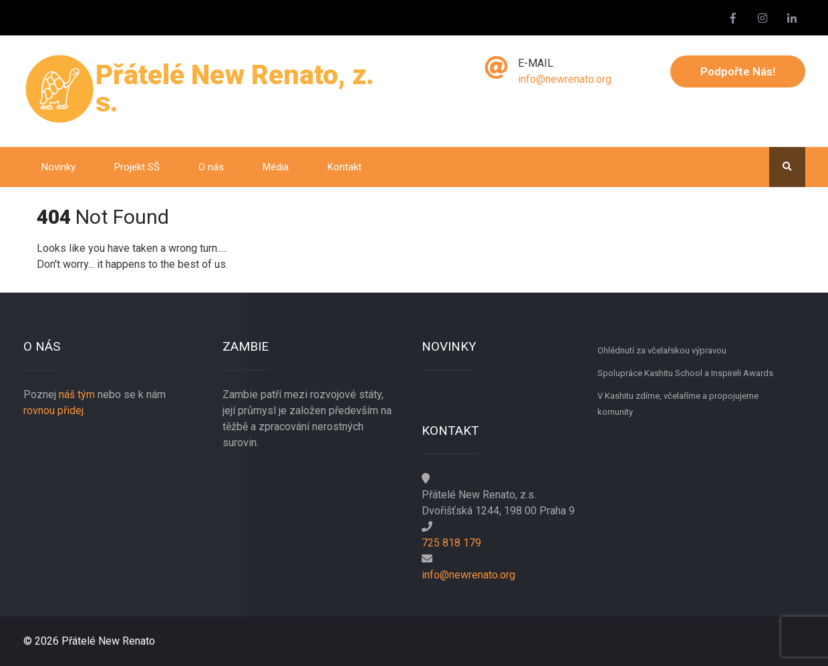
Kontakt (344, 167)
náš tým (77, 394)
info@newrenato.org (564, 79)
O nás (211, 167)
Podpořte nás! (737, 71)
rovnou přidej (53, 410)
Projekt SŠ (137, 167)
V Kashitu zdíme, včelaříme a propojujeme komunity (677, 404)
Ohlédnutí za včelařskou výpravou (661, 350)
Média (276, 167)
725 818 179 (451, 542)
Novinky (58, 167)
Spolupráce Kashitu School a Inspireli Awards (685, 373)
